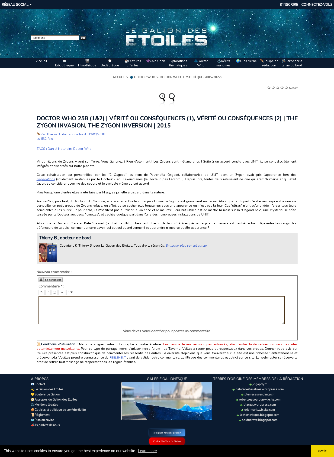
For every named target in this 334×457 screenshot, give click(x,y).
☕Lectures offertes (132, 63)
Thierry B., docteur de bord (66, 134)
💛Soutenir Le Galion (45, 394)
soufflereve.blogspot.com (258, 420)
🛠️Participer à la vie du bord (292, 63)
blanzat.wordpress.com (258, 405)
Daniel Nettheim (60, 149)
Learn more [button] (147, 451)
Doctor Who (82, 149)
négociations (46, 179)
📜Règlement (40, 415)
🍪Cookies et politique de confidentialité (58, 410)
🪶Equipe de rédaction (269, 63)
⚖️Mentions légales (44, 405)
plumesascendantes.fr (258, 394)
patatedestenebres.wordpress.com (258, 389)
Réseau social (15, 4)
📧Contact (38, 384)
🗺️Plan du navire (42, 420)
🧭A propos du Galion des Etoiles (54, 400)
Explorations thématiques (178, 63)
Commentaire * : (51, 286)
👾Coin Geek (155, 61)
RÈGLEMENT (117, 357)
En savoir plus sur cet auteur (186, 245)
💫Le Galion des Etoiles (47, 389)
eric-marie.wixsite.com (258, 410)
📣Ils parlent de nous (45, 425)
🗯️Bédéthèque (110, 63)
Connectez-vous (316, 4)
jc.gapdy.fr (258, 384)
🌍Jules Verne (246, 61)
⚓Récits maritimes (223, 63)
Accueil (41, 61)
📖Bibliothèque (64, 63)
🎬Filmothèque (87, 63)
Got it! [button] (323, 451)
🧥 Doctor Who (142, 77)
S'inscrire (289, 4)
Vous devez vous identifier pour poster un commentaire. (167, 331)
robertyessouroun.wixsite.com (258, 400)
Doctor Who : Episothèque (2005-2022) (191, 77)
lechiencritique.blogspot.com (258, 415)
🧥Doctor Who (201, 63)
